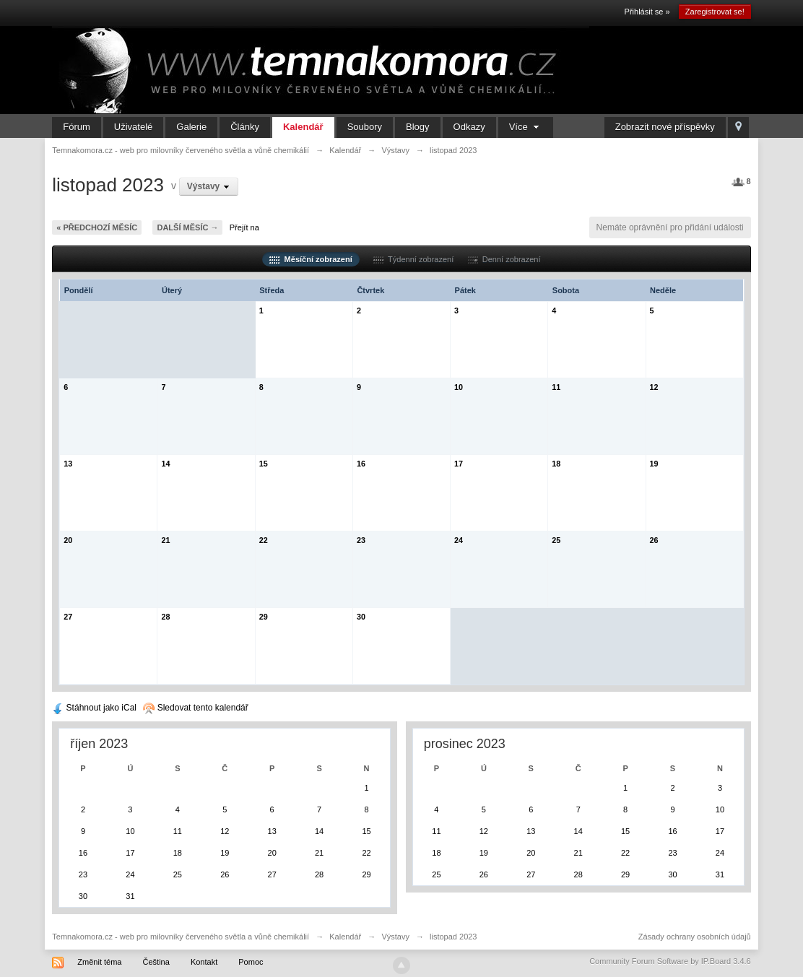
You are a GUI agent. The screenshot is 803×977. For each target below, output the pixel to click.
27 (68, 616)
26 (654, 540)
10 (458, 387)
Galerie (191, 126)
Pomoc (250, 962)
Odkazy (469, 126)
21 (165, 540)
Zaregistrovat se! (715, 11)
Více (526, 126)
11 (556, 387)
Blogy (418, 126)
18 (556, 463)
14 (165, 463)
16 (361, 463)
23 (361, 540)
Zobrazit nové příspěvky (665, 126)
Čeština (156, 962)
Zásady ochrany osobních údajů (694, 936)
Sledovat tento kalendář (195, 708)
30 (361, 616)
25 (556, 540)
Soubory (364, 126)
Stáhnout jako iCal (94, 708)
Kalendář (303, 126)
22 (263, 540)
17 (458, 463)
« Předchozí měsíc (96, 227)
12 (654, 387)
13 (68, 463)
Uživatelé (133, 126)
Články (244, 126)
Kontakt (204, 962)
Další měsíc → (187, 227)
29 (263, 616)
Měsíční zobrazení (310, 259)
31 (130, 896)
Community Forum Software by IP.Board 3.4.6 (670, 961)
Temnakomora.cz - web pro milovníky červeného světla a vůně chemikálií (180, 936)
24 (458, 540)
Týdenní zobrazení (413, 259)
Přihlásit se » (647, 11)
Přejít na (244, 227)
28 (165, 616)
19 (654, 463)
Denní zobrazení (504, 259)
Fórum (76, 126)
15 (263, 463)
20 (68, 540)
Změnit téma (99, 962)
